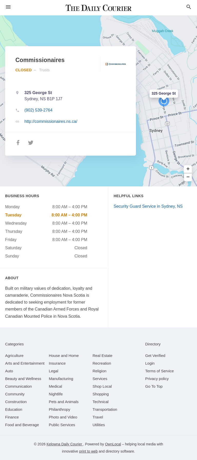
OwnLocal (113, 444)
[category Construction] (16, 401)
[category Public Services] (62, 425)
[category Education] (13, 409)
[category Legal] (53, 371)
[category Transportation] (105, 409)
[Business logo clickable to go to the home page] (98, 7)
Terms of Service (159, 371)
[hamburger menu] (8, 7)
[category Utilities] (99, 425)
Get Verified (155, 355)
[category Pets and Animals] (63, 401)
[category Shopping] (101, 394)
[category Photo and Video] (63, 417)
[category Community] (15, 394)
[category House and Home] (64, 355)
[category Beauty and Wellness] (23, 378)
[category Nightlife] (56, 394)
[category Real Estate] (103, 355)
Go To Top (154, 386)
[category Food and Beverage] (22, 425)
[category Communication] (18, 386)
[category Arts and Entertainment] (24, 363)
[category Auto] (9, 371)
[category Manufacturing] (61, 378)
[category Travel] (98, 417)
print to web (88, 451)
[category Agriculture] (14, 355)
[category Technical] (101, 401)
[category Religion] (99, 371)
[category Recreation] (102, 363)
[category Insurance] (57, 363)
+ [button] (188, 169)
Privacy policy (157, 378)
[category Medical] (55, 386)
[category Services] (100, 378)
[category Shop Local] (102, 386)
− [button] (188, 177)
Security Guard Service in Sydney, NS (148, 206)
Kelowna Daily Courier (64, 444)
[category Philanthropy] (59, 409)
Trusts (44, 70)
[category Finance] (12, 417)
